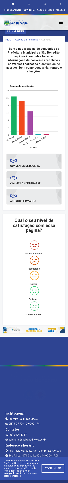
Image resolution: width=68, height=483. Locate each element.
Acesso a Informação (26, 39)
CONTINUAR (53, 468)
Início (8, 39)
